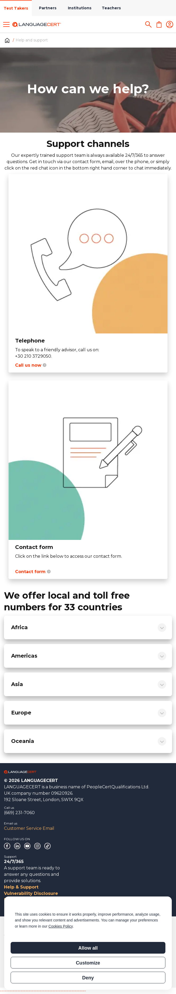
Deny (88, 977)
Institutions (79, 8)
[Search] (148, 24)
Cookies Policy (61, 926)
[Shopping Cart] (159, 24)
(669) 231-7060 (19, 812)
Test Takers (16, 8)
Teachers (111, 8)
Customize (88, 963)
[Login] (169, 24)
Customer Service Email (29, 828)
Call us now (30, 365)
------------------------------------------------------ (43, 990)
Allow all (88, 948)
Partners (47, 8)
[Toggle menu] (6, 24)
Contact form (33, 571)
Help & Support (21, 887)
